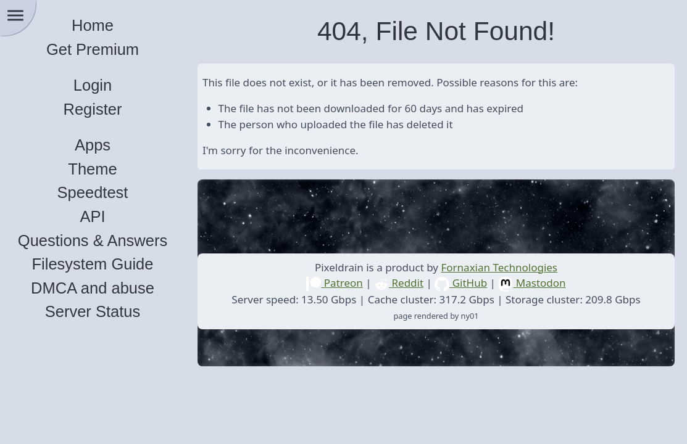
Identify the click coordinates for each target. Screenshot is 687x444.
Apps (92, 145)
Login (92, 85)
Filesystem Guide (93, 264)
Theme (92, 169)
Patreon (334, 283)
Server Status (92, 311)
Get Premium (92, 49)
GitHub (461, 283)
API (92, 216)
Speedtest (92, 192)
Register (93, 109)
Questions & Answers (92, 240)
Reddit (398, 283)
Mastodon (531, 283)
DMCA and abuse (92, 288)
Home (93, 25)
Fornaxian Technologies (499, 267)
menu (15, 15)
